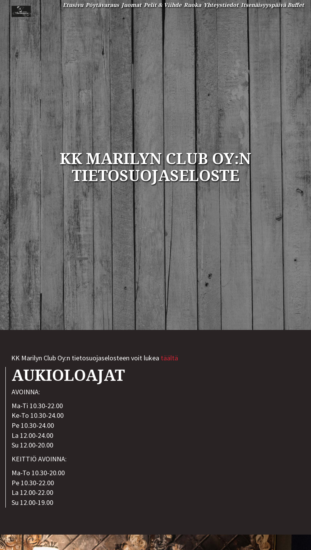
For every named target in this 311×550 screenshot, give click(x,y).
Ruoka (192, 4)
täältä (169, 357)
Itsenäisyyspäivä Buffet (272, 4)
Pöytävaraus (102, 4)
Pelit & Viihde (163, 4)
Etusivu (73, 4)
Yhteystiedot (221, 4)
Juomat (131, 4)
